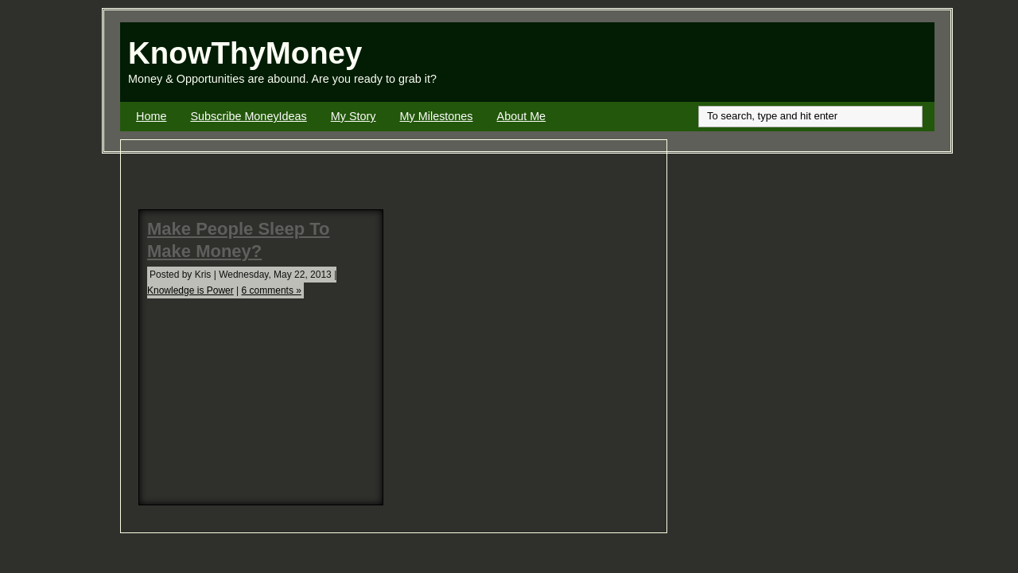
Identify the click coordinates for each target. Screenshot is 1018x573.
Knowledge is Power (190, 290)
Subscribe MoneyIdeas (248, 116)
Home (151, 116)
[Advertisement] (748, 62)
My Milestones (436, 116)
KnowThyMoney (245, 53)
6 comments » (271, 290)
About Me (521, 116)
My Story (353, 116)
